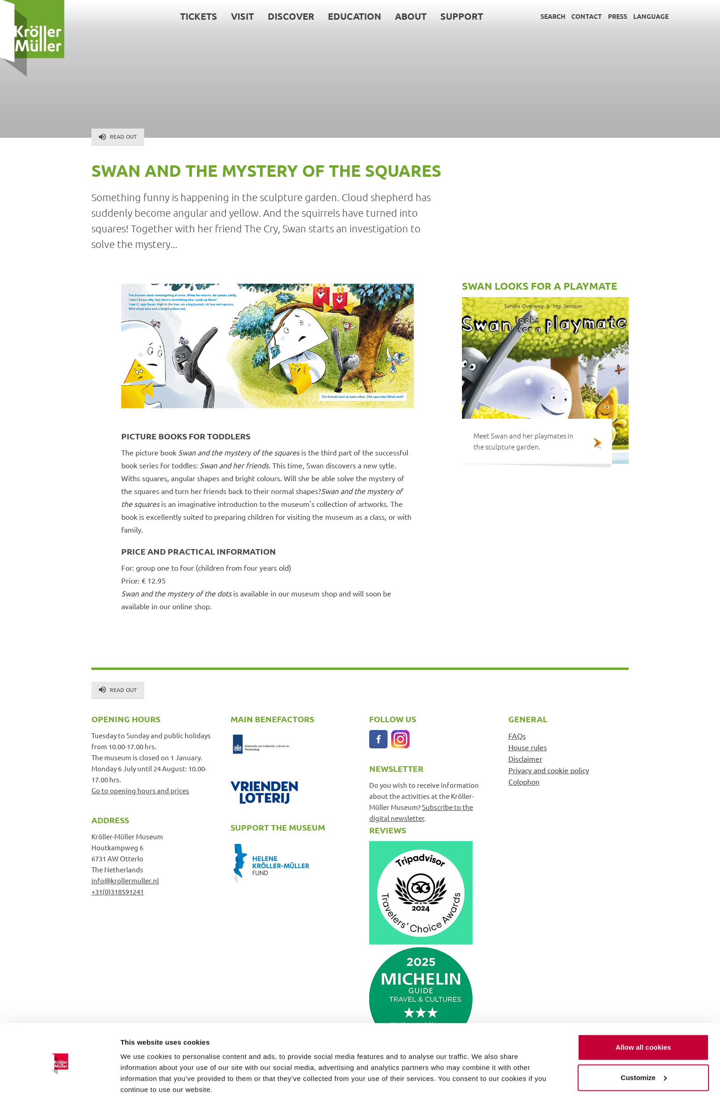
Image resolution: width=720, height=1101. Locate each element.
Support (461, 16)
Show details (141, 1083)
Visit (242, 16)
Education (354, 16)
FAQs (517, 735)
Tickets (198, 16)
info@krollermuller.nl (125, 880)
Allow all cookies (643, 1015)
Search (552, 16)
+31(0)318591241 (117, 891)
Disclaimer (525, 758)
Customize (644, 1045)
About (411, 16)
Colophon (524, 781)
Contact (586, 16)
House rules (527, 747)
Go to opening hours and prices (140, 790)
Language (651, 16)
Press (617, 16)
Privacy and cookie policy (548, 770)
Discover (291, 16)
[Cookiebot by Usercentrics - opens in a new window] (59, 1083)
